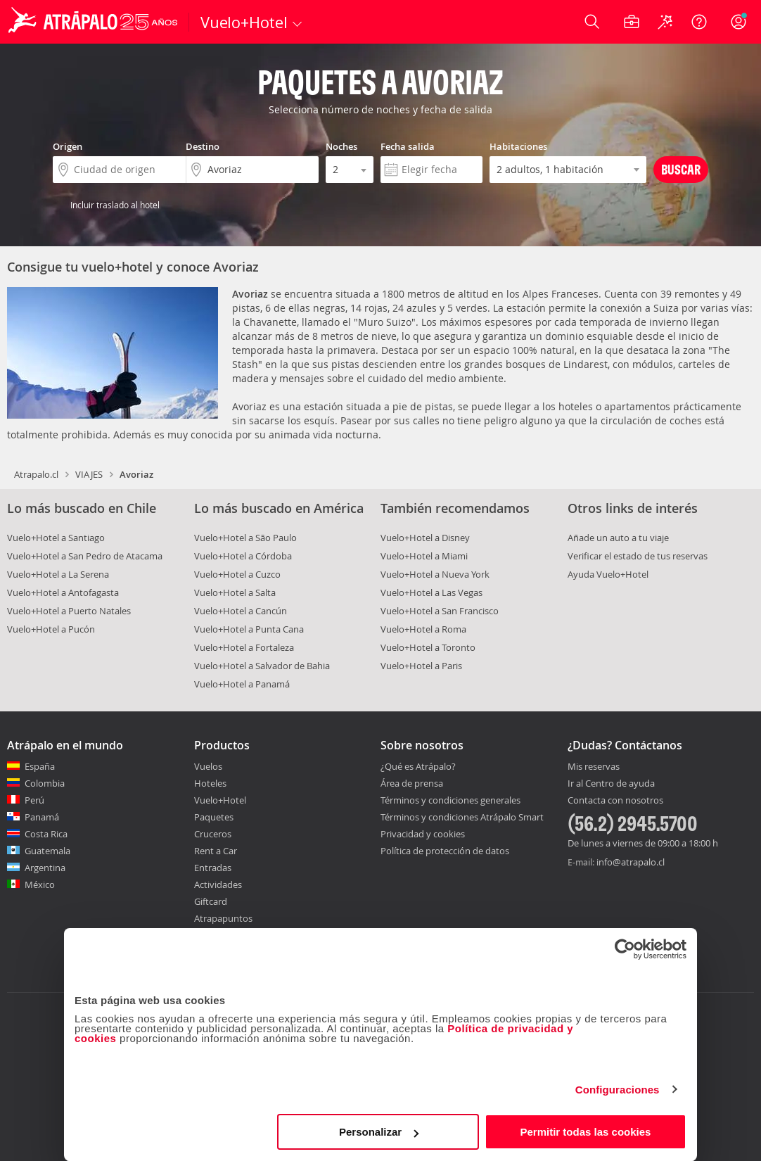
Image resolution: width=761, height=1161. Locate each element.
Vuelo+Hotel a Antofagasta (63, 592)
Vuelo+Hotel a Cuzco (237, 574)
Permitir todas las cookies (585, 1132)
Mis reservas (594, 767)
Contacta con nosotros (615, 800)
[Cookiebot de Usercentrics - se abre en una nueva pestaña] (624, 949)
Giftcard (210, 901)
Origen (67, 146)
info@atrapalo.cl (630, 862)
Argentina (45, 867)
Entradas (212, 867)
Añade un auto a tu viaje (618, 537)
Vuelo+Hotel (220, 800)
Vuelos (208, 766)
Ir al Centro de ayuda (611, 783)
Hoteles (210, 783)
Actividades (218, 884)
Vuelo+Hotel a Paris (421, 665)
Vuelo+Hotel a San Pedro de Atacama (84, 556)
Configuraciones (617, 1090)
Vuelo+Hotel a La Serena (58, 574)
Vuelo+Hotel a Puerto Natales (69, 610)
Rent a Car (215, 850)
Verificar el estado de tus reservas (638, 556)
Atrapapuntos (223, 918)
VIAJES (89, 474)
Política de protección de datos (444, 850)
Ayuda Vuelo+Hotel (608, 574)
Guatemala (47, 850)
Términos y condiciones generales (450, 800)
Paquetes (214, 817)
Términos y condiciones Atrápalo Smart (462, 817)
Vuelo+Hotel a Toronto (427, 647)
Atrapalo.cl (36, 474)
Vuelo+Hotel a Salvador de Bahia (262, 665)
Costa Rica (46, 833)
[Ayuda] (699, 21)
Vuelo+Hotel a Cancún (240, 610)
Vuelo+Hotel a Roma (423, 629)
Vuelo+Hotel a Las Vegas (431, 592)
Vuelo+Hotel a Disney (425, 537)
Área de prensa (411, 783)
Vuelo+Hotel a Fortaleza (244, 647)
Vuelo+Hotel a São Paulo (245, 537)
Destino (202, 146)
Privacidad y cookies (422, 833)
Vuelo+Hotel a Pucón (51, 629)
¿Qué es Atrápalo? (418, 766)
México (40, 884)
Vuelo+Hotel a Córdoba (243, 556)
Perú (34, 800)
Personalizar (378, 1132)
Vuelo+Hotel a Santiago (56, 537)
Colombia (45, 783)
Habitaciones (518, 146)
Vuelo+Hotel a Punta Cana (249, 629)
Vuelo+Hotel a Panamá (242, 684)
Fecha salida (407, 146)
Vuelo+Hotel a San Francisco (439, 610)
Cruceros (212, 833)
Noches (341, 146)
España (40, 766)
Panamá (42, 817)
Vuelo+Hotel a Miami (424, 556)
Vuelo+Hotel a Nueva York (435, 574)
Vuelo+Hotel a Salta (235, 592)
